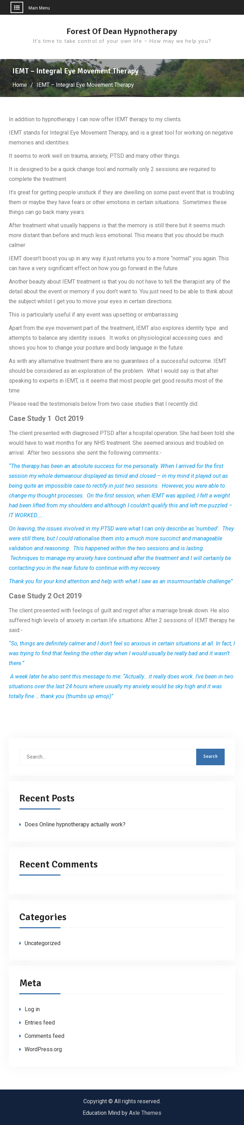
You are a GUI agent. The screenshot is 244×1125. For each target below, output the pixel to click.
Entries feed (40, 1022)
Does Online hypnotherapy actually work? (75, 824)
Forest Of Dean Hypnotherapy (121, 31)
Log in (32, 1009)
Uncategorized (42, 943)
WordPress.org (43, 1049)
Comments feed (44, 1036)
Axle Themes (145, 1113)
